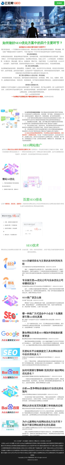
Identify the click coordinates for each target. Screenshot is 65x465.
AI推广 (34, 448)
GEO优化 (46, 450)
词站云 (49, 448)
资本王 (33, 450)
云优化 (29, 450)
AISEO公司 (10, 452)
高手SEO (58, 450)
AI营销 (30, 448)
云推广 (41, 448)
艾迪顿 (37, 448)
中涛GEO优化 (23, 452)
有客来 (26, 450)
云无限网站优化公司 (42, 452)
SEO (36, 457)
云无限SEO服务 (31, 452)
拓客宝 (9, 448)
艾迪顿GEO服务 (5, 450)
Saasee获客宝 (52, 450)
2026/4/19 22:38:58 (32, 460)
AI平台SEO (17, 452)
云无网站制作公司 (53, 452)
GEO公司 (41, 450)
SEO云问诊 (13, 450)
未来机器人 (18, 448)
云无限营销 (4, 448)
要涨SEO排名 (20, 450)
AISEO (37, 450)
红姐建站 (60, 452)
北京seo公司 (54, 448)
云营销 (13, 448)
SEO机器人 (60, 448)
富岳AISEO (25, 448)
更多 (33, 455)
